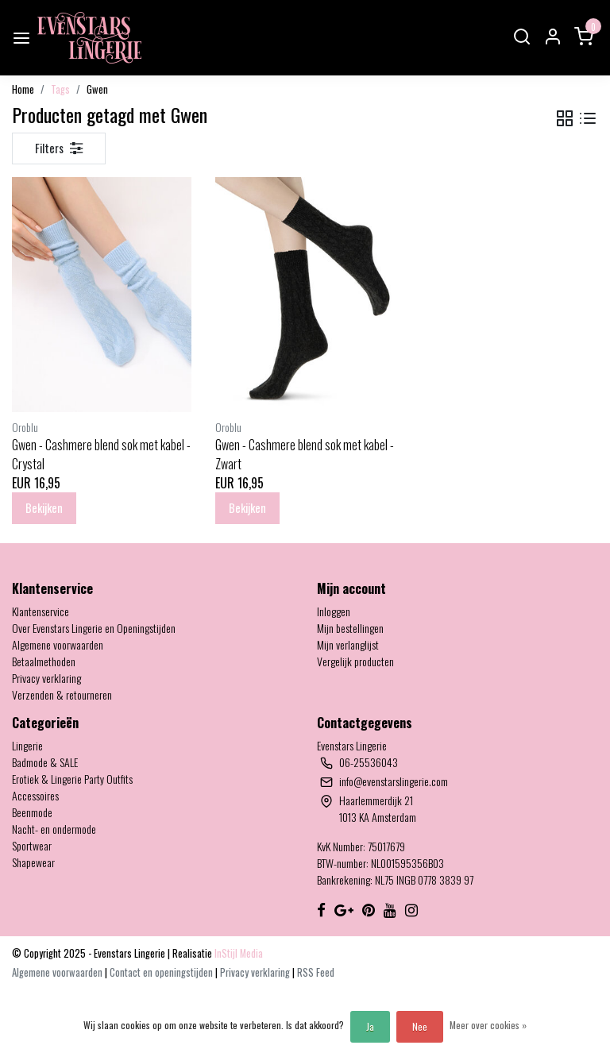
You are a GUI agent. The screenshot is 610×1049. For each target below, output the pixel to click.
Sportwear (32, 845)
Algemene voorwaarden (57, 644)
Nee (419, 1026)
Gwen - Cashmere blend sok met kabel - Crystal (101, 454)
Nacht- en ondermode (54, 828)
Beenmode (32, 812)
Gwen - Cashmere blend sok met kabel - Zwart (304, 454)
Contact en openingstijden (162, 972)
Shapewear (33, 862)
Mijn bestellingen (350, 627)
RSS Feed (315, 972)
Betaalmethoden (43, 661)
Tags (60, 89)
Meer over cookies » (488, 1025)
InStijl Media (237, 953)
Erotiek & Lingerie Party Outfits (72, 778)
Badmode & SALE (45, 762)
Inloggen (333, 611)
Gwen (97, 89)
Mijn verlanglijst (348, 644)
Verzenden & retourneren (62, 694)
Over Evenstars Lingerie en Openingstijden (94, 627)
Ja (370, 1026)
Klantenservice (40, 611)
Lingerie (27, 745)
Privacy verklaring (46, 677)
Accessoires (35, 795)
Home (23, 89)
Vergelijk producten (355, 661)
